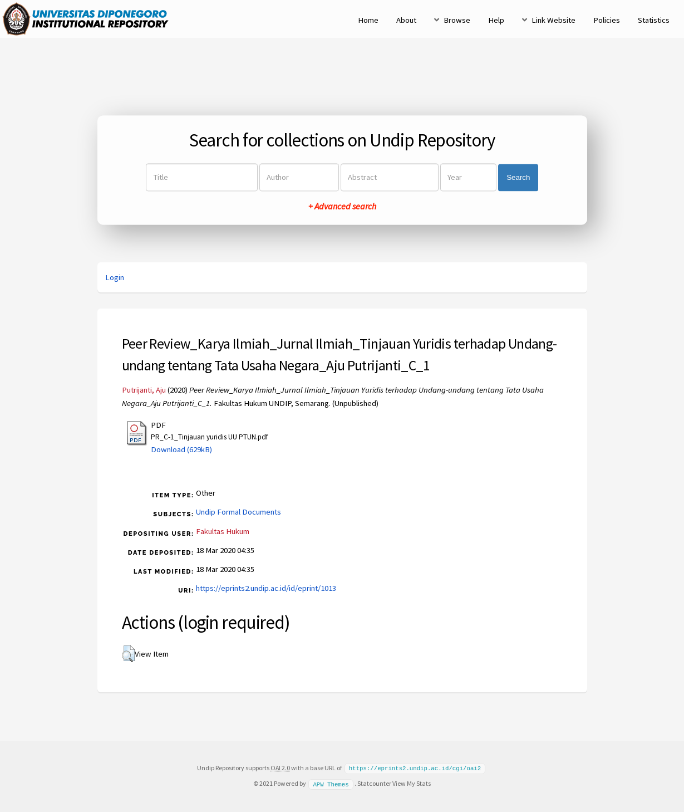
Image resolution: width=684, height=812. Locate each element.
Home (368, 20)
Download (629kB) (181, 449)
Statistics (654, 20)
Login (114, 277)
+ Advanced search (342, 206)
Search (518, 177)
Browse (457, 20)
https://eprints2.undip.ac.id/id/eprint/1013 (266, 588)
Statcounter (374, 783)
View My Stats (411, 783)
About (406, 20)
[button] (128, 653)
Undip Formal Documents (238, 512)
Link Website (553, 20)
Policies (606, 20)
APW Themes (330, 783)
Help (496, 20)
